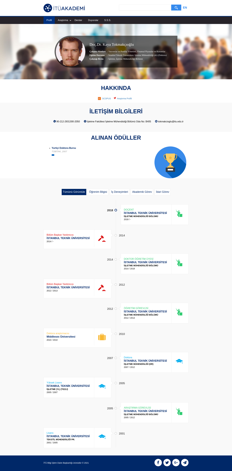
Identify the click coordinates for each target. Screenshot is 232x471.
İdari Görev (162, 191)
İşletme (111, 59)
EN (185, 7)
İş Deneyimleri (119, 191)
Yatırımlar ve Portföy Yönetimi (122, 51)
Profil (49, 20)
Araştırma (64, 20)
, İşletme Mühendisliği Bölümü (129, 59)
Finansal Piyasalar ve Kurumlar (151, 51)
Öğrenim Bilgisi (98, 191)
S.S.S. (107, 20)
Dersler (78, 20)
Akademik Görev (142, 191)
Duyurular (93, 20)
